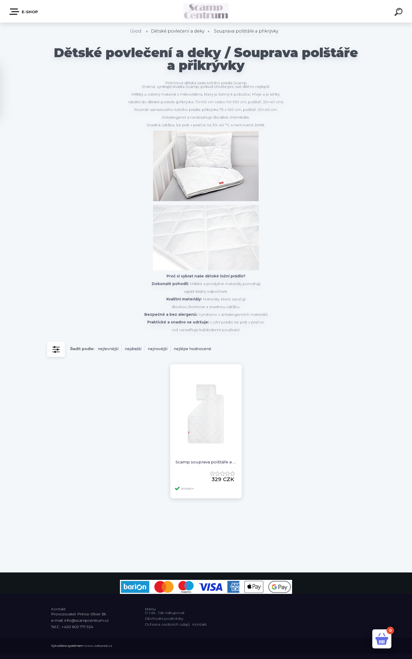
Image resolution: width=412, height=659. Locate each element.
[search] (399, 13)
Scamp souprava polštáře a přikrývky (206, 461)
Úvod (135, 31)
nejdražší (133, 348)
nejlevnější (108, 348)
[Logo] (206, 11)
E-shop (24, 11)
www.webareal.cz (98, 646)
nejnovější (157, 348)
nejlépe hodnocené (192, 348)
